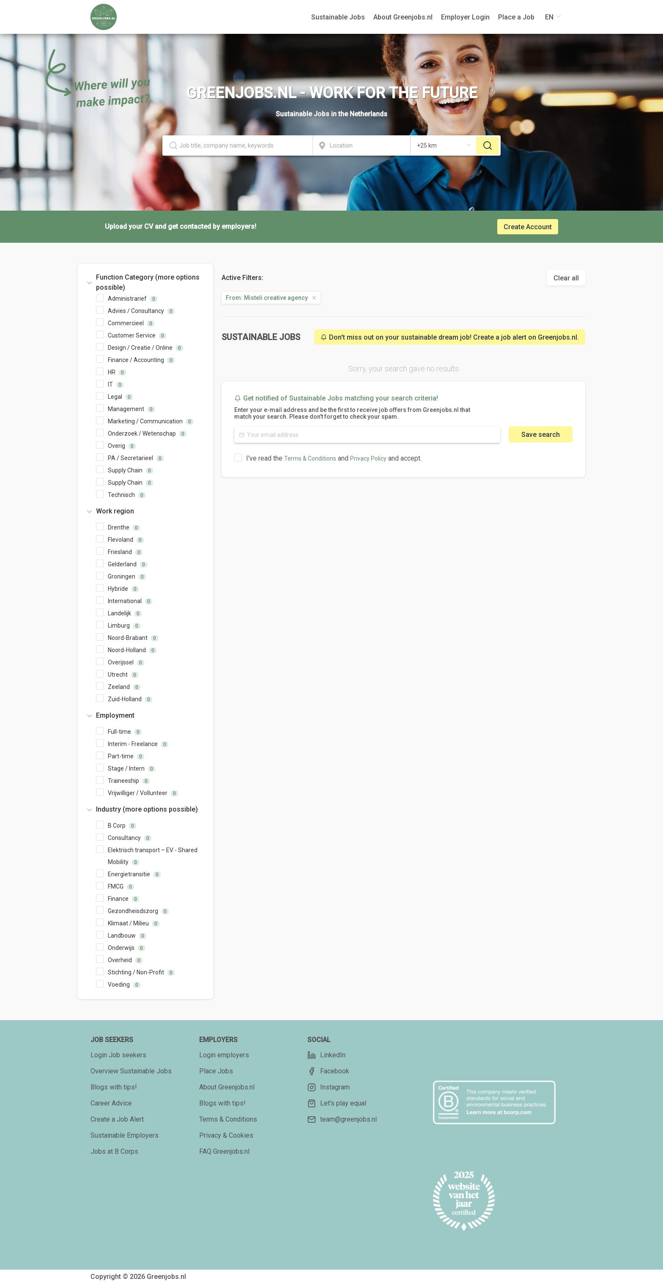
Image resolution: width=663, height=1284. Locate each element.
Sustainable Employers (124, 1135)
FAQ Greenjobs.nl (224, 1151)
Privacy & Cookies (226, 1135)
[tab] (145, 282)
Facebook (328, 1071)
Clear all (566, 278)
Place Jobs (216, 1071)
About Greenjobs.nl (227, 1087)
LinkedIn (326, 1055)
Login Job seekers (118, 1055)
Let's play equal (336, 1103)
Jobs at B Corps (114, 1151)
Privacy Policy (368, 458)
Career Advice (111, 1103)
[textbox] (237, 145)
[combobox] (237, 145)
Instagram (328, 1087)
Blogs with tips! (113, 1087)
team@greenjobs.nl (342, 1119)
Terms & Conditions (310, 458)
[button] (145, 282)
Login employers (224, 1055)
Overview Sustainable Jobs (131, 1071)
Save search (540, 435)
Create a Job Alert (117, 1119)
